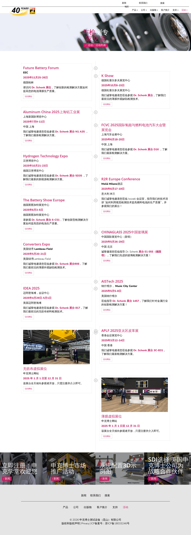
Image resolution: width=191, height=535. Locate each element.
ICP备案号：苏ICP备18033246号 (110, 523)
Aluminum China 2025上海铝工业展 (51, 111)
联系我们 (143, 3)
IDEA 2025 (31, 288)
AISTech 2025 (112, 281)
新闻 (124, 3)
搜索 (107, 495)
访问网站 (28, 96)
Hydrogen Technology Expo (45, 156)
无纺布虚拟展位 (35, 368)
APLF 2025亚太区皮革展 (119, 330)
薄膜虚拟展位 (111, 416)
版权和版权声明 (71, 523)
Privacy (85, 523)
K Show (107, 75)
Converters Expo (36, 244)
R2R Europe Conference (120, 179)
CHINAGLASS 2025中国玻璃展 (124, 232)
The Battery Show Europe (44, 200)
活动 (90, 45)
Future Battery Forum (41, 67)
